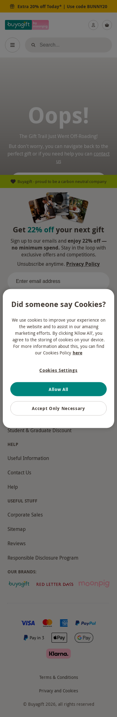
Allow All (58, 389)
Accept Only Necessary (58, 408)
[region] (58, 358)
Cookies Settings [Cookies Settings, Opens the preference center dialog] (58, 370)
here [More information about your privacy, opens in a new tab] (77, 353)
